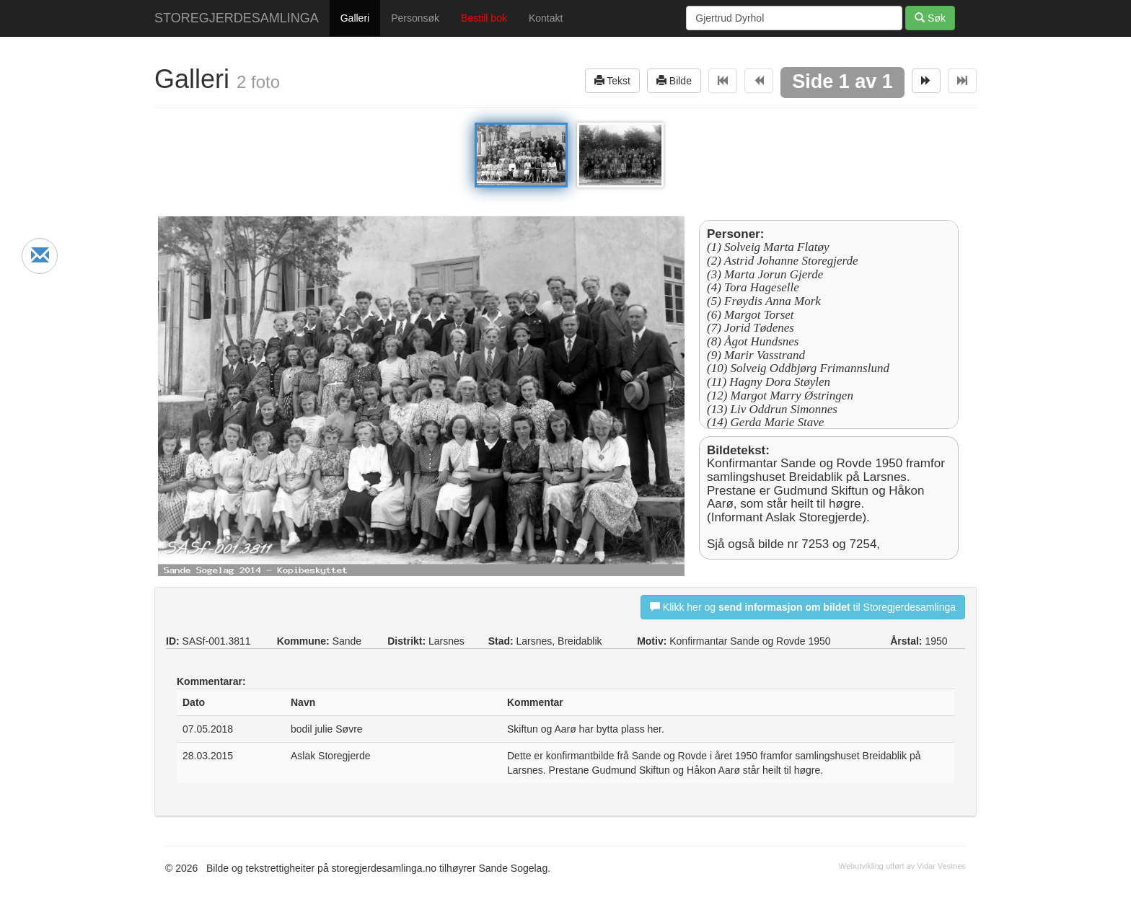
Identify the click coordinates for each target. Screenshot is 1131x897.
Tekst (612, 80)
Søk (930, 18)
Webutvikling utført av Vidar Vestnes (902, 866)
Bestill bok (484, 18)
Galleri (354, 18)
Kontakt (546, 18)
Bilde (674, 80)
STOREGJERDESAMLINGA (236, 18)
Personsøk (415, 18)
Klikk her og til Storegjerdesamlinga (803, 607)
